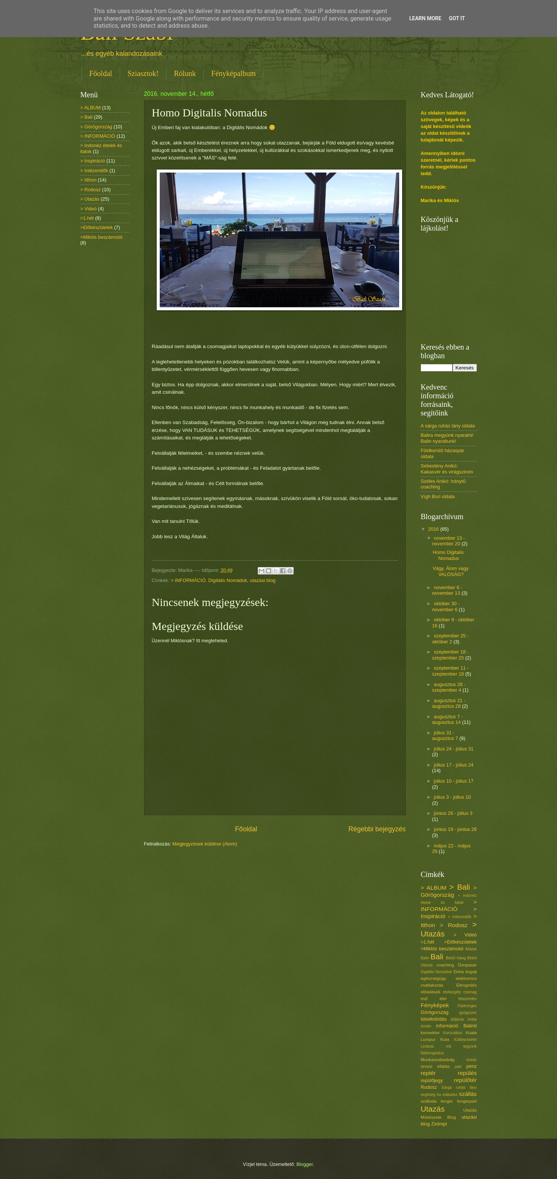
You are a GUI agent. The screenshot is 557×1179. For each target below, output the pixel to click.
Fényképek (435, 1005)
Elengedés (466, 985)
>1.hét (87, 218)
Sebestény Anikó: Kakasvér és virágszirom (447, 468)
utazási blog (263, 580)
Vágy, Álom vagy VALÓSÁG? (451, 571)
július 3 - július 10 (452, 797)
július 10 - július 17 (454, 781)
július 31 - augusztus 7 (445, 735)
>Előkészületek (96, 227)
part (458, 1066)
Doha (458, 971)
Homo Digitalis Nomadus (448, 555)
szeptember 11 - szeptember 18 (450, 670)
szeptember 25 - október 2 (450, 638)
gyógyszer (468, 1013)
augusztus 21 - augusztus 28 (448, 703)
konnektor (430, 1032)
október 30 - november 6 (446, 606)
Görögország (435, 1012)
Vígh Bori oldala (438, 496)
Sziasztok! (143, 73)
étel (443, 998)
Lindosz (427, 1046)
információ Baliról (456, 1026)
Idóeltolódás (434, 1019)
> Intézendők (94, 170)
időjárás (457, 1019)
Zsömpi (439, 1124)
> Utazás (90, 199)
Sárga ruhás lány (459, 1087)
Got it (457, 18)
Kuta (444, 1039)
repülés (467, 1073)
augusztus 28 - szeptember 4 (448, 687)
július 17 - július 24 (454, 765)
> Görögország (96, 127)
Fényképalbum (233, 73)
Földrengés (467, 1006)
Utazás (433, 1109)
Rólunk (185, 73)
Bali (437, 956)
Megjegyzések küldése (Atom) (204, 844)
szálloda (429, 1101)
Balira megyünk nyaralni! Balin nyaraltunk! (447, 438)
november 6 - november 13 (447, 590)
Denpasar (467, 965)
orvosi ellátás (435, 1066)
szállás (468, 1094)
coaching (445, 965)
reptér (428, 1073)
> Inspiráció (92, 161)
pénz (471, 1066)
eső (424, 998)
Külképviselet (465, 1040)
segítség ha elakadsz (439, 1095)
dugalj (471, 971)
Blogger (304, 1164)
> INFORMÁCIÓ (188, 580)
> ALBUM (90, 107)
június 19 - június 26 (455, 829)
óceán (471, 1060)
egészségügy (433, 978)
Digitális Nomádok (227, 580)
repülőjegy (432, 1080)
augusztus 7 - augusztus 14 (447, 719)
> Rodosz (90, 189)
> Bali (86, 117)
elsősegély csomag (460, 992)
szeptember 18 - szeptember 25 (450, 654)
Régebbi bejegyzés (376, 829)
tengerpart (467, 1101)
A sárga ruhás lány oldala (448, 426)
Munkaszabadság (438, 1059)
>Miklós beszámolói (101, 237)
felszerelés (467, 999)
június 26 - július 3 (453, 813)
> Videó (88, 208)
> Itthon (88, 180)
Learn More (425, 18)
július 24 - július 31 (454, 749)
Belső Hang (456, 958)
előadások (431, 992)
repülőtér (465, 1080)
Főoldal (100, 73)
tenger (447, 1101)
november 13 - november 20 (448, 540)
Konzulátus (452, 1033)
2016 (434, 529)
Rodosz (429, 1087)
